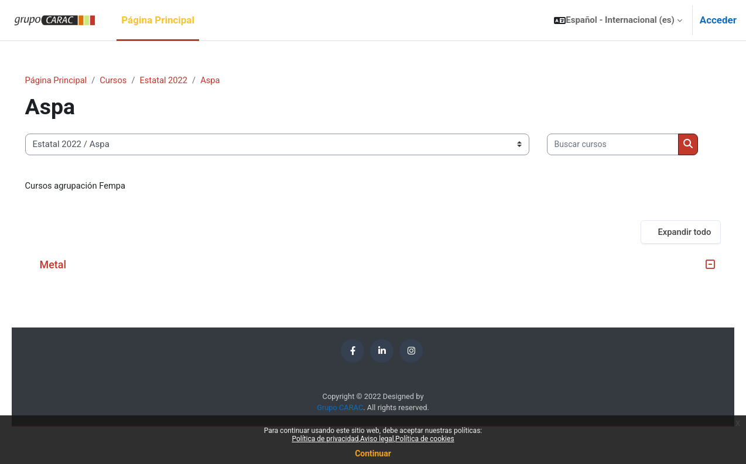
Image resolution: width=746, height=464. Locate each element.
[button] (617, 20)
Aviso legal (377, 439)
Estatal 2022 (183, 80)
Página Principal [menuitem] (157, 20)
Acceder (718, 20)
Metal (69, 301)
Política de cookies (424, 439)
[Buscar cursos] (107, 181)
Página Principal (73, 80)
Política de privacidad (325, 439)
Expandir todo (668, 268)
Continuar (373, 453)
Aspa (230, 80)
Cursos (131, 80)
